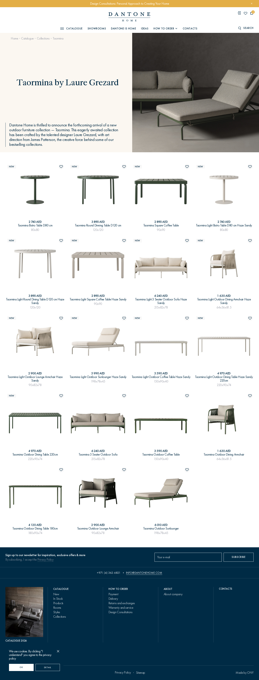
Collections (43, 38)
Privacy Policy (45, 559)
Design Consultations (120, 612)
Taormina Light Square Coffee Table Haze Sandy (98, 299)
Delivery (113, 598)
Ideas (144, 28)
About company (173, 594)
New (56, 594)
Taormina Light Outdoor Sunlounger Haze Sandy (98, 377)
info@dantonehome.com (144, 572)
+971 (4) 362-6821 (109, 572)
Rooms (57, 607)
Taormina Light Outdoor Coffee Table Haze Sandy (161, 377)
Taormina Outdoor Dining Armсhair (224, 454)
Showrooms (97, 28)
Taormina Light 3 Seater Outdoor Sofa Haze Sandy (161, 301)
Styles (56, 612)
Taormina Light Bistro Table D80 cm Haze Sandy (224, 225)
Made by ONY (245, 672)
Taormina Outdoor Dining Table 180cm (35, 528)
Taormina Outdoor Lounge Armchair (98, 528)
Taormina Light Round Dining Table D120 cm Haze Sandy (35, 301)
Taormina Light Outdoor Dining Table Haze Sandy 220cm (224, 378)
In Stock (58, 598)
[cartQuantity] (252, 13)
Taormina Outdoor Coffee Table (161, 454)
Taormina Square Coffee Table (161, 225)
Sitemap (140, 672)
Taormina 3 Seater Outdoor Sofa (98, 454)
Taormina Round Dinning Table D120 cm (98, 225)
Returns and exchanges (121, 603)
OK (21, 667)
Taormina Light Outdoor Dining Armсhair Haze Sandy (224, 301)
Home (14, 38)
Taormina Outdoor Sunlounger (161, 528)
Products (58, 603)
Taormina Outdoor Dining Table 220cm (35, 454)
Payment (113, 594)
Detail (47, 667)
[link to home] (129, 16)
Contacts (190, 28)
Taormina (58, 38)
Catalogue (27, 38)
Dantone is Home (123, 28)
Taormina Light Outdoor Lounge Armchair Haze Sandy (35, 378)
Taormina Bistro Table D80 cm (35, 225)
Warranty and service (120, 607)
